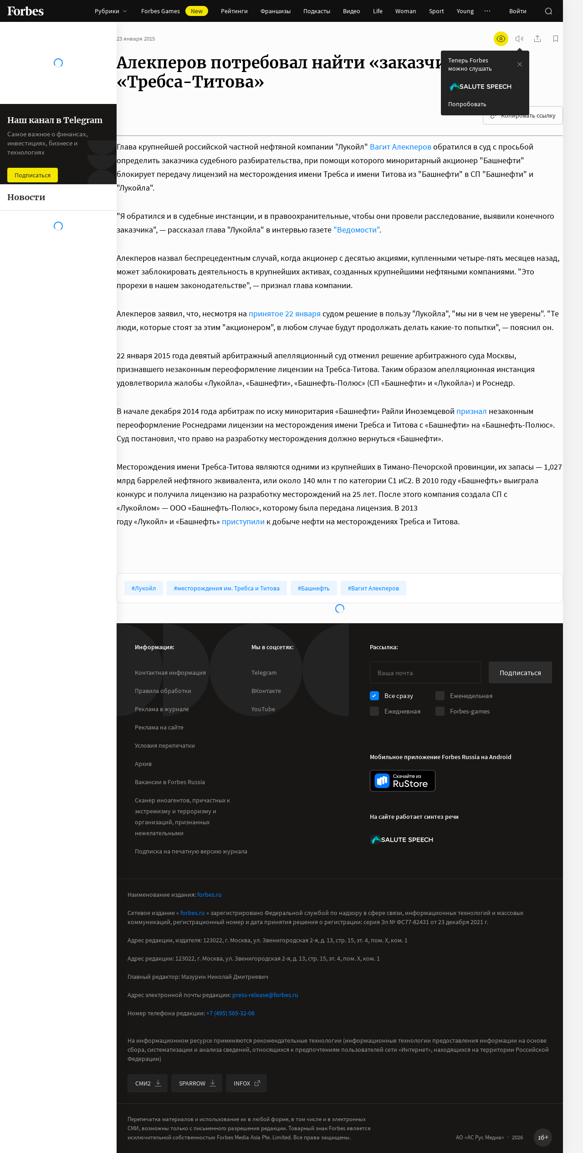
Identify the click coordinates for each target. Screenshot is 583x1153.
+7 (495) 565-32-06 (230, 1013)
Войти (518, 11)
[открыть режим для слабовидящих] (501, 38)
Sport (436, 11)
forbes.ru (209, 894)
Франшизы (276, 11)
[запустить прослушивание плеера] (519, 38)
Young (465, 11)
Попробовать (467, 104)
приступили (243, 521)
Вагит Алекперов (400, 146)
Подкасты (316, 11)
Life (378, 11)
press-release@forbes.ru (265, 995)
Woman (405, 11)
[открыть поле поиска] (548, 11)
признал (471, 411)
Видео (351, 11)
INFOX (247, 1083)
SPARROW (197, 1083)
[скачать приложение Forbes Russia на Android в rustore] (402, 781)
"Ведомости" (356, 229)
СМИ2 (148, 1083)
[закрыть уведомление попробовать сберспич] (519, 64)
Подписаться (520, 672)
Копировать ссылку (523, 115)
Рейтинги (234, 11)
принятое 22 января (285, 313)
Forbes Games (174, 11)
